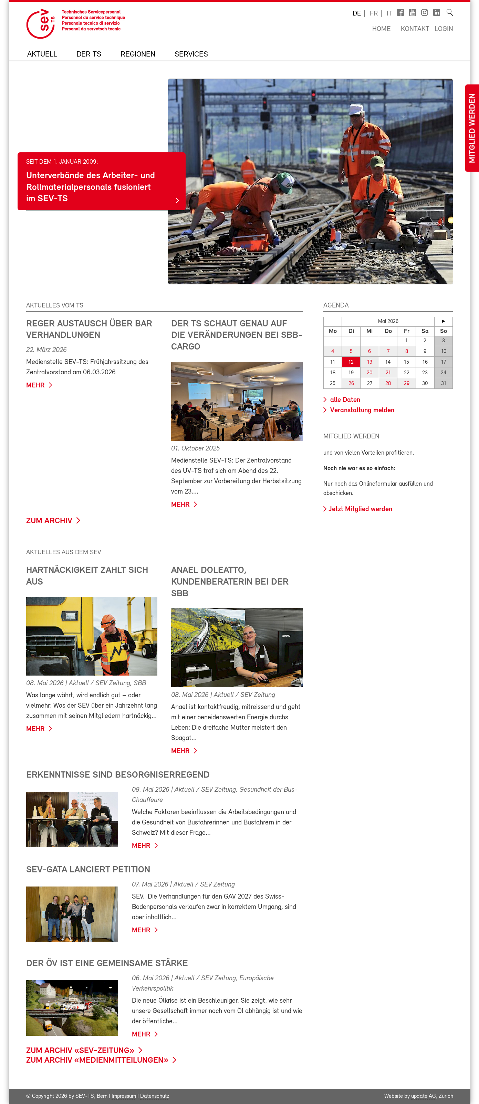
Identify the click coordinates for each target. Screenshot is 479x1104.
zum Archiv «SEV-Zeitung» (80, 1051)
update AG (423, 1096)
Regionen (138, 55)
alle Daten (344, 400)
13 (369, 362)
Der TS (88, 55)
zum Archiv (49, 521)
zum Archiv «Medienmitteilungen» (97, 1060)
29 (406, 383)
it (389, 13)
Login (444, 29)
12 (351, 362)
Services (191, 55)
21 (388, 373)
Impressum (124, 1096)
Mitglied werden (473, 128)
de (357, 13)
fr (374, 13)
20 (369, 373)
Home (381, 29)
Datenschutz (154, 1096)
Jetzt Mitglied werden (360, 509)
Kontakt (415, 29)
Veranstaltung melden (361, 410)
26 (351, 383)
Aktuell (42, 55)
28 (388, 383)
